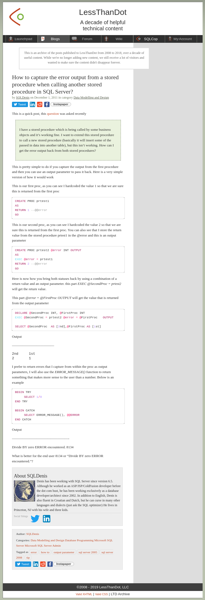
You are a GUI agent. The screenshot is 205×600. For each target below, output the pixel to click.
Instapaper (61, 104)
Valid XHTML (84, 594)
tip (28, 557)
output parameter (64, 551)
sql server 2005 (88, 551)
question (53, 114)
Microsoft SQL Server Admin (43, 545)
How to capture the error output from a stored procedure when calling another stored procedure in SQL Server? (65, 84)
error (34, 551)
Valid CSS (101, 594)
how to (45, 551)
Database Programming (79, 540)
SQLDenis (23, 97)
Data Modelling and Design (91, 97)
